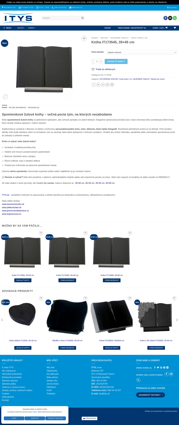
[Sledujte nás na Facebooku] (165, 18)
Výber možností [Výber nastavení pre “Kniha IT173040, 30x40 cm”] (67, 280)
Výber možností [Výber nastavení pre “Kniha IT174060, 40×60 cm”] (112, 280)
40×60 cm (110, 183)
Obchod (104, 38)
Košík (49, 390)
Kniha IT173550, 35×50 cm (23, 275)
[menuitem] (89, 418)
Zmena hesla (53, 384)
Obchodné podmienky (12, 374)
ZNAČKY (20, 28)
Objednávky (52, 371)
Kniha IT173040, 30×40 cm (67, 275)
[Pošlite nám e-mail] (170, 18)
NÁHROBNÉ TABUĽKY (120, 38)
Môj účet (50, 367)
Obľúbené (51, 387)
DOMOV (32, 28)
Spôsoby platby (9, 384)
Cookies (5, 394)
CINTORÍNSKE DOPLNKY (108, 79)
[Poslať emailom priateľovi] (103, 85)
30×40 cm (79, 183)
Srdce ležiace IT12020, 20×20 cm (23, 341)
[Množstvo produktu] (97, 61)
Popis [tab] (4, 107)
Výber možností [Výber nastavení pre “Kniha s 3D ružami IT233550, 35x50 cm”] (156, 348)
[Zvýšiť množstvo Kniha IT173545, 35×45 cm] (101, 61)
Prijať (14, 418)
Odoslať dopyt (116, 61)
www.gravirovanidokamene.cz (15, 211)
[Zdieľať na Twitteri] (98, 85)
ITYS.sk (5, 195)
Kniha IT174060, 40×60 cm (112, 275)
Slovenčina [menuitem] (91, 418)
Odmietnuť (35, 418)
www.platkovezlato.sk (11, 207)
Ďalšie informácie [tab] (17, 107)
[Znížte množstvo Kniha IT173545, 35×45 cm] (92, 61)
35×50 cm (100, 183)
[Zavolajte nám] (175, 18)
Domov (94, 38)
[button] (172, 8)
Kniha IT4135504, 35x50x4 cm (111, 341)
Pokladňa (51, 394)
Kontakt (5, 400)
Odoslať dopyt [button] (22, 280)
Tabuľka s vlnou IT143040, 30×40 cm (67, 341)
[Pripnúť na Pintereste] (107, 85)
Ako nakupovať (9, 371)
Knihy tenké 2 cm (139, 38)
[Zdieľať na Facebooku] (94, 85)
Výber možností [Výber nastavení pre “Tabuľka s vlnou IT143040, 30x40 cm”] (67, 348)
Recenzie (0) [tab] (33, 107)
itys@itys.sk (104, 394)
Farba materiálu (97, 52)
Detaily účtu (52, 381)
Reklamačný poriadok (12, 377)
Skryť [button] (170, 2)
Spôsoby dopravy (10, 381)
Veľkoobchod (8, 397)
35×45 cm (89, 183)
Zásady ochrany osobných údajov (17, 390)
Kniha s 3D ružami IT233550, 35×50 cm (156, 341)
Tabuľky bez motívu (158, 79)
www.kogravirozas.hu (11, 214)
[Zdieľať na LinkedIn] (112, 85)
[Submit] (82, 18)
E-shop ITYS (8, 367)
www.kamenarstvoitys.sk (13, 204)
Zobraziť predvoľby (55, 418)
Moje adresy (52, 377)
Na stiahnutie (53, 374)
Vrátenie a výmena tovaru (13, 387)
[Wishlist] (175, 28)
